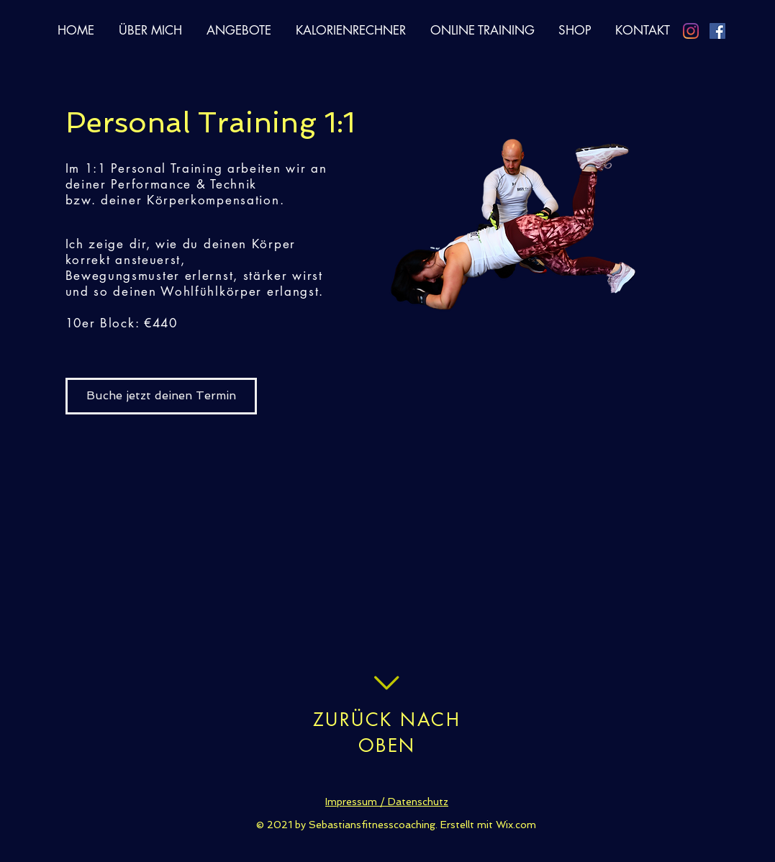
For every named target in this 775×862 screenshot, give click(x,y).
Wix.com (516, 824)
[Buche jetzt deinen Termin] (161, 396)
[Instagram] (691, 31)
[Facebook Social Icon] (717, 31)
